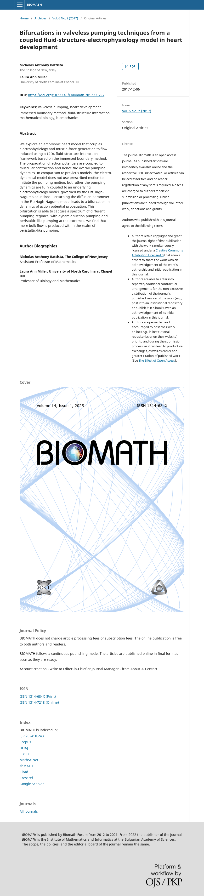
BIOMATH (34, 4)
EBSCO (25, 754)
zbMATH (26, 766)
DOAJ (24, 748)
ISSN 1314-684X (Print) (38, 696)
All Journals (29, 811)
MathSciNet (29, 760)
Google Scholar (32, 784)
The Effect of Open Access (157, 360)
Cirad (24, 772)
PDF (132, 66)
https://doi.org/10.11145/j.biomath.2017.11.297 (66, 95)
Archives (40, 18)
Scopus (25, 742)
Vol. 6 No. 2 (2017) (65, 18)
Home (24, 18)
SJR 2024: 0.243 (32, 736)
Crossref (26, 778)
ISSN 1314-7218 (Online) (39, 702)
